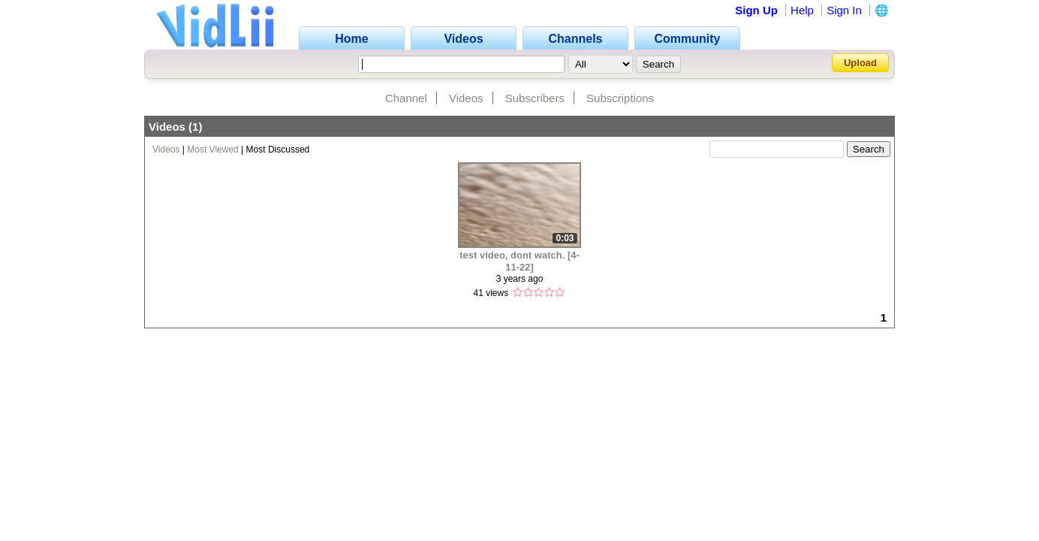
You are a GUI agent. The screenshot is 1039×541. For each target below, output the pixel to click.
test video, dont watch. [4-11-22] (519, 261)
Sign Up (756, 10)
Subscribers (535, 98)
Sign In (844, 10)
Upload (860, 62)
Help (802, 10)
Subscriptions (620, 98)
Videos (466, 98)
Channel (406, 98)
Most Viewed (212, 149)
